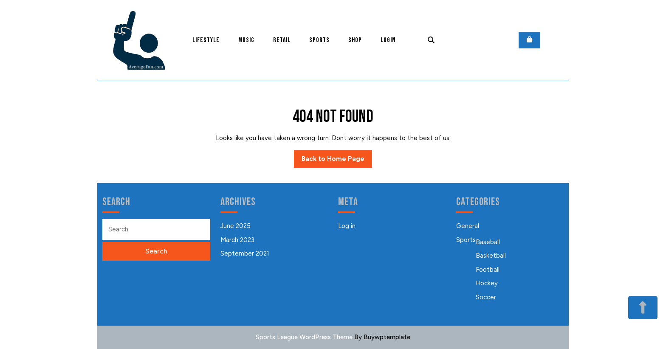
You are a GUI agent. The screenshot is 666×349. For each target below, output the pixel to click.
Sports (319, 40)
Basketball (491, 255)
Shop (355, 40)
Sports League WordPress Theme (304, 337)
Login (388, 40)
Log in (347, 226)
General (467, 226)
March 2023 (237, 240)
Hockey (487, 283)
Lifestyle (206, 40)
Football (488, 269)
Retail (282, 40)
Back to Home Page (337, 161)
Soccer (486, 297)
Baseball (488, 242)
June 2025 (235, 226)
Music (246, 40)
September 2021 (244, 253)
